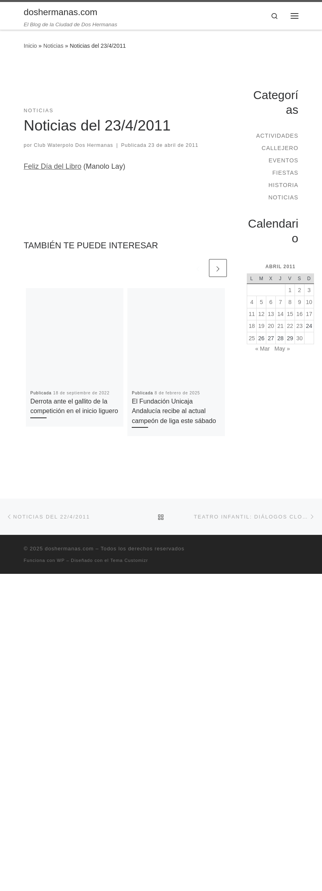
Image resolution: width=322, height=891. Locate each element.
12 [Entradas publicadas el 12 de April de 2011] (261, 314)
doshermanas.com (69, 549)
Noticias (53, 46)
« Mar (262, 348)
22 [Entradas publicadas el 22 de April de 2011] (290, 326)
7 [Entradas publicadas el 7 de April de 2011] (280, 302)
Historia (283, 185)
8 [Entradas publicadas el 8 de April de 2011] (290, 302)
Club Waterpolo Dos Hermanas (73, 145)
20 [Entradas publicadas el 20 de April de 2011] (271, 326)
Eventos (284, 160)
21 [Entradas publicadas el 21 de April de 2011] (280, 326)
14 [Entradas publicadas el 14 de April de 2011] (280, 314)
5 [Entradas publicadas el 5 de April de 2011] (261, 302)
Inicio (30, 46)
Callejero (280, 148)
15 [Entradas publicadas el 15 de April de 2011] (290, 314)
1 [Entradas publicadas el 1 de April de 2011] (290, 290)
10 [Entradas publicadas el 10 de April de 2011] (309, 302)
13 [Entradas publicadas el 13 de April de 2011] (271, 314)
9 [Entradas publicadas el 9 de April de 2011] (299, 302)
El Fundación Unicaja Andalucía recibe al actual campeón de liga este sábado (174, 411)
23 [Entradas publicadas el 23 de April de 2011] (300, 326)
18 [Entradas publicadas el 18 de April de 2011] (252, 326)
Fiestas (285, 173)
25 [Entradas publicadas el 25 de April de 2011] (252, 338)
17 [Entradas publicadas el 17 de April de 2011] (309, 314)
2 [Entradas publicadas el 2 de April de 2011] (299, 290)
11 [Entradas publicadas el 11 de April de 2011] (252, 314)
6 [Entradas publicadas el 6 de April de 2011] (271, 302)
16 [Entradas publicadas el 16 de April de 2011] (300, 314)
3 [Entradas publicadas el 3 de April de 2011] (309, 290)
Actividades (277, 136)
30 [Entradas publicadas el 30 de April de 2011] (300, 338)
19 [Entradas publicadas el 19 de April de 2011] (261, 326)
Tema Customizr (129, 560)
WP (61, 560)
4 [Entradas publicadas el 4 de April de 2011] (252, 302)
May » (282, 348)
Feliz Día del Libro (53, 166)
